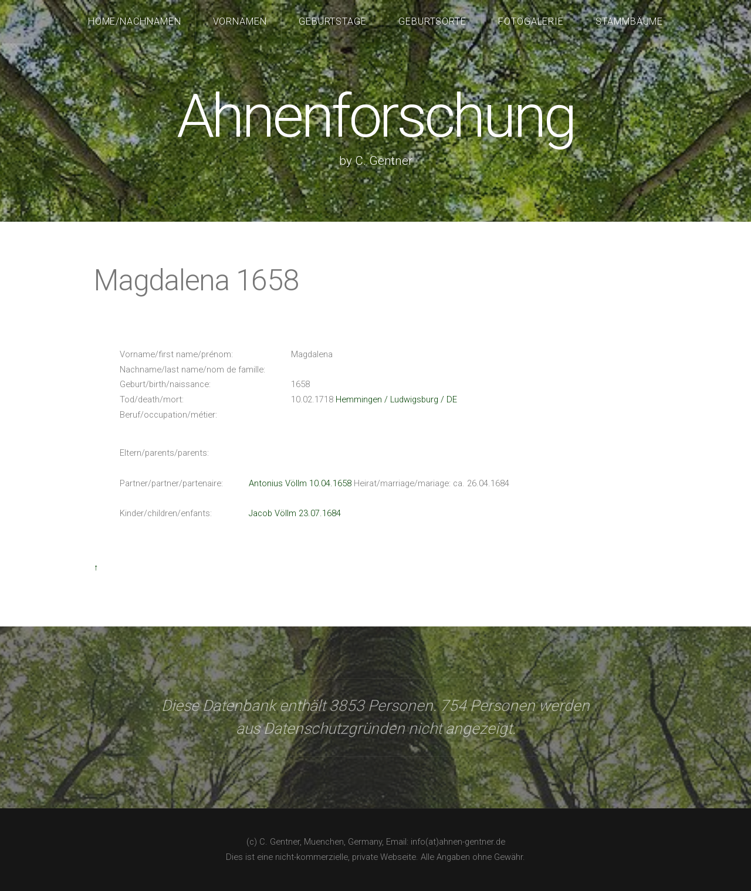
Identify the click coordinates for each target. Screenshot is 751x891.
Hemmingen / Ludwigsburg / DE (396, 399)
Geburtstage (333, 21)
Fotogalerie (531, 21)
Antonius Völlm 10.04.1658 (300, 483)
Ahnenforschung (375, 116)
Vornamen (240, 21)
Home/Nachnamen (135, 21)
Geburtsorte (432, 21)
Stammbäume (630, 21)
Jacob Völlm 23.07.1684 (295, 513)
